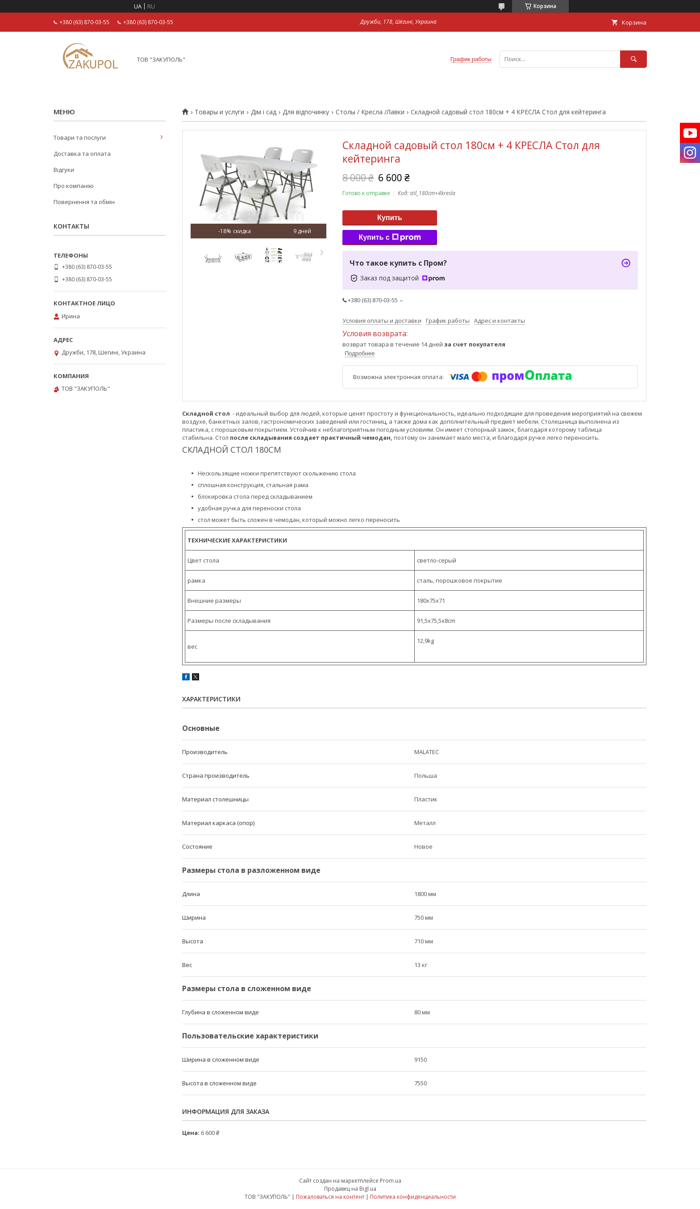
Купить (389, 217)
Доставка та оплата (82, 154)
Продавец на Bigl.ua (350, 1188)
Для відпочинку (306, 112)
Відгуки (64, 170)
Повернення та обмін (84, 202)
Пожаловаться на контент (330, 1197)
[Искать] (633, 59)
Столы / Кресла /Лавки (370, 112)
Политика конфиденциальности (413, 1197)
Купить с (389, 237)
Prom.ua (390, 1180)
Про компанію (74, 186)
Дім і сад (263, 112)
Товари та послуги (80, 137)
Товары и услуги (219, 112)
